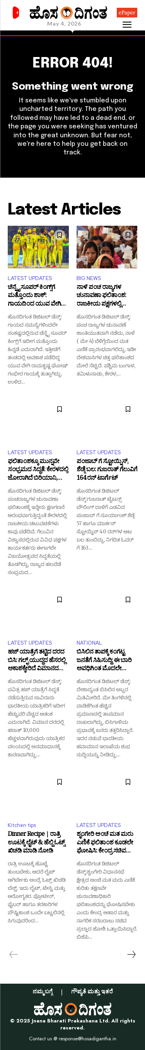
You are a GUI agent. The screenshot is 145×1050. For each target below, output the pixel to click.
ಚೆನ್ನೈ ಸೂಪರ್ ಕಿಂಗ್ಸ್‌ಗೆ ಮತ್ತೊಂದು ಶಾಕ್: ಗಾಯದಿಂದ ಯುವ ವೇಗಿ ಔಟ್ (34, 296)
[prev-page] (14, 954)
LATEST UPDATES (30, 278)
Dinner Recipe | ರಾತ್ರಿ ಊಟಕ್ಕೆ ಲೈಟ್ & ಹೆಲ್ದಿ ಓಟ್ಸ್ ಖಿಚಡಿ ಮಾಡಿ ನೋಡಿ (36, 843)
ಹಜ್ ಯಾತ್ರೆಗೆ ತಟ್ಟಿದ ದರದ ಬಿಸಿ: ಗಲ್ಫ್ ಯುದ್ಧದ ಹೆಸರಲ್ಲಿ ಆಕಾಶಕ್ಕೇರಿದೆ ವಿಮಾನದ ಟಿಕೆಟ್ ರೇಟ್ (36, 661)
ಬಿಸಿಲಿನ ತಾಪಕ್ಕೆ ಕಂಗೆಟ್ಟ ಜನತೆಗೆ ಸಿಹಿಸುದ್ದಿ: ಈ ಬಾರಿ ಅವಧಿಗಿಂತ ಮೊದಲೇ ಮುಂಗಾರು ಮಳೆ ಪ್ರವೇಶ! (104, 661)
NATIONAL (89, 643)
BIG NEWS (89, 278)
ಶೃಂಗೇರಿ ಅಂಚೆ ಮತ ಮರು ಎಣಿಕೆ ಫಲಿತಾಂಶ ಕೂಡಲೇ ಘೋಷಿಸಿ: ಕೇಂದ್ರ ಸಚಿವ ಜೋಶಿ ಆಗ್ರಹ (105, 843)
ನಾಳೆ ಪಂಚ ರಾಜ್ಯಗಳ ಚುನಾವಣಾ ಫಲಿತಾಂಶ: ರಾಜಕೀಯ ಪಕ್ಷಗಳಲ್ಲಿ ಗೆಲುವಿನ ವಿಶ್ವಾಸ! (101, 296)
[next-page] (131, 954)
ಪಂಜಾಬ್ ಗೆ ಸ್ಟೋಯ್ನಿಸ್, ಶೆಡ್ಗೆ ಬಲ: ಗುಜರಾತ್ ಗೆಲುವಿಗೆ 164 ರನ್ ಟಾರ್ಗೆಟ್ (107, 470)
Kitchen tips (22, 825)
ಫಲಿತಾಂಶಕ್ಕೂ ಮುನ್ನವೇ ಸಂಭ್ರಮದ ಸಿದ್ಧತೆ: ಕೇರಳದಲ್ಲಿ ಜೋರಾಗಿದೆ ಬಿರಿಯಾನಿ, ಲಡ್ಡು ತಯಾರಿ (38, 470)
